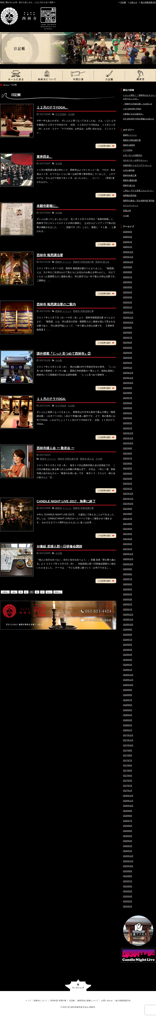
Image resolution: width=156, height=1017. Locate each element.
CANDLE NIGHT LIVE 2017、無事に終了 (66, 501)
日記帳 (123, 2)
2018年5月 (127, 710)
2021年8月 (127, 514)
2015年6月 (127, 886)
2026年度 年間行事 (78, 75)
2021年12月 (128, 493)
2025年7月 (127, 277)
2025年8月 (127, 272)
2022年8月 (127, 453)
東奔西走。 (45, 156)
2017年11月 (128, 740)
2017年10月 (128, 745)
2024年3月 (127, 358)
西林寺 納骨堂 (129, 145)
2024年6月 (127, 342)
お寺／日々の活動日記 (132, 155)
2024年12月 (128, 312)
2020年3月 (127, 599)
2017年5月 (127, 770)
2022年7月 (127, 458)
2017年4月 (127, 776)
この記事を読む (106, 146)
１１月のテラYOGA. (51, 399)
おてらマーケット (130, 205)
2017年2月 (127, 786)
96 (37, 592)
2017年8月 (127, 755)
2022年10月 (128, 443)
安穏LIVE (127, 211)
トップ (15, 75)
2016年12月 (128, 796)
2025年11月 (128, 257)
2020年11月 (128, 559)
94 (26, 592)
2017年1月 (127, 790)
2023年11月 (128, 378)
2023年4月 (127, 413)
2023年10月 (128, 383)
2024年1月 (127, 368)
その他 (71, 114)
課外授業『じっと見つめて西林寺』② (64, 353)
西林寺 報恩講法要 (50, 255)
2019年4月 (127, 655)
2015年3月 (127, 901)
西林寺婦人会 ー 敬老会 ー (55, 448)
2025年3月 (127, 297)
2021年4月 (127, 534)
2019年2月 (127, 665)
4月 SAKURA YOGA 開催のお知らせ (138, 119)
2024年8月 (127, 332)
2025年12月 (128, 252)
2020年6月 (127, 584)
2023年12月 (128, 373)
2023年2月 (127, 423)
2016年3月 (127, 841)
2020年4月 (127, 594)
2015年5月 (127, 891)
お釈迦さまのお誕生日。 (133, 114)
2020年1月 (127, 609)
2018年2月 (127, 725)
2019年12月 (128, 614)
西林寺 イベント (63, 262)
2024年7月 (127, 338)
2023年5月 (127, 408)
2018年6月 (127, 705)
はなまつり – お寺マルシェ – (135, 160)
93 (20, 592)
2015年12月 (128, 856)
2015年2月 (127, 906)
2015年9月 (127, 871)
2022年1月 (127, 489)
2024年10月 (128, 322)
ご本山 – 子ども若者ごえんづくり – (138, 190)
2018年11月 (128, 680)
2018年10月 (128, 685)
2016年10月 (128, 806)
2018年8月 (127, 695)
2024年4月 (127, 353)
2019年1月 (127, 670)
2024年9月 (127, 327)
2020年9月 (127, 569)
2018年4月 (127, 715)
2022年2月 (127, 483)
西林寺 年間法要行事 (83, 262)
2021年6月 (127, 524)
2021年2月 (127, 544)
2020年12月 (128, 554)
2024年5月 (127, 348)
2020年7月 (127, 579)
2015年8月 (127, 876)
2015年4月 (127, 896)
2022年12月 (128, 433)
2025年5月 (127, 287)
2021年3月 (127, 539)
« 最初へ (5, 592)
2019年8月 (127, 634)
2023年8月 (127, 393)
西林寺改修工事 (129, 175)
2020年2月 (127, 604)
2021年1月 (127, 549)
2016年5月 (127, 831)
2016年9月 (127, 811)
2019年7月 (127, 640)
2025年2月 (127, 302)
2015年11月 (128, 861)
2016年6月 (127, 826)
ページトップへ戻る (78, 985)
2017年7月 (127, 760)
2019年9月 (127, 629)
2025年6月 (127, 282)
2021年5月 (127, 529)
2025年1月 (127, 307)
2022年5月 (127, 468)
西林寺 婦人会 (102, 262)
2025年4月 (127, 292)
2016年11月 (128, 801)
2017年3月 (127, 780)
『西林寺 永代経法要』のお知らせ (137, 104)
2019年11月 (128, 619)
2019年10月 (128, 624)
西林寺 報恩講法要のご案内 (56, 304)
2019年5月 (127, 650)
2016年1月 (127, 851)
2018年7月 (127, 700)
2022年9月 (127, 448)
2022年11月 (128, 438)
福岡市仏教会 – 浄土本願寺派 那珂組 (138, 200)
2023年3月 (127, 418)
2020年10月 (128, 564)
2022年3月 (127, 479)
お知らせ (133, 2)
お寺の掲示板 (129, 170)
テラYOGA (60, 114)
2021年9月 (127, 509)
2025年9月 (127, 267)
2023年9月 (127, 388)
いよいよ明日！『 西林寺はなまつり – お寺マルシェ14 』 (139, 97)
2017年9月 (127, 750)
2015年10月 (128, 866)
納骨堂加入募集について (140, 75)
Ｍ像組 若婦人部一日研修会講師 (59, 546)
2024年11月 (128, 317)
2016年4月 (127, 836)
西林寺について (46, 75)
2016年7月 (127, 821)
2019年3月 (127, 660)
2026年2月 (127, 242)
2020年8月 (127, 574)
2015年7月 (127, 881)
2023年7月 (127, 398)
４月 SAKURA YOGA (132, 109)
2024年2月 (127, 363)
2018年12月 (128, 675)
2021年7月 (127, 519)
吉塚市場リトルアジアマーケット (137, 165)
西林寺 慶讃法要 (130, 180)
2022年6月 (127, 463)
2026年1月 (127, 247)
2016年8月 (127, 816)
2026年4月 (127, 232)
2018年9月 (127, 690)
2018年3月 (127, 720)
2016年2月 (127, 846)
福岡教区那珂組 (129, 195)
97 (42, 592)
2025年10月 (128, 262)
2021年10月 (128, 504)
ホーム (6, 85)
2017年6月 (127, 765)
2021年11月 (128, 499)
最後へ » (58, 592)
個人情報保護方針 (148, 2)
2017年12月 (128, 735)
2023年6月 (127, 403)
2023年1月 (127, 428)
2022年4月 (127, 473)
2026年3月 (127, 237)
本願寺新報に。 (48, 206)
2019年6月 (127, 645)
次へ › (49, 592)
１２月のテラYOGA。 (52, 107)
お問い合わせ (107, 1000)
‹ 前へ (14, 592)
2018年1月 (127, 730)
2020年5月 (127, 589)
